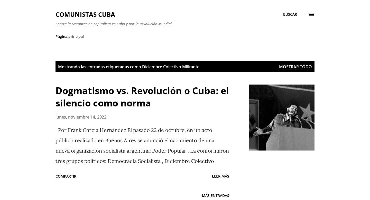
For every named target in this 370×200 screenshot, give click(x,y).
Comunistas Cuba (85, 14)
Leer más (220, 176)
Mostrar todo (295, 67)
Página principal (69, 36)
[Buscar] (290, 14)
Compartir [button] (65, 176)
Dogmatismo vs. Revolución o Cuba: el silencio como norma (142, 96)
